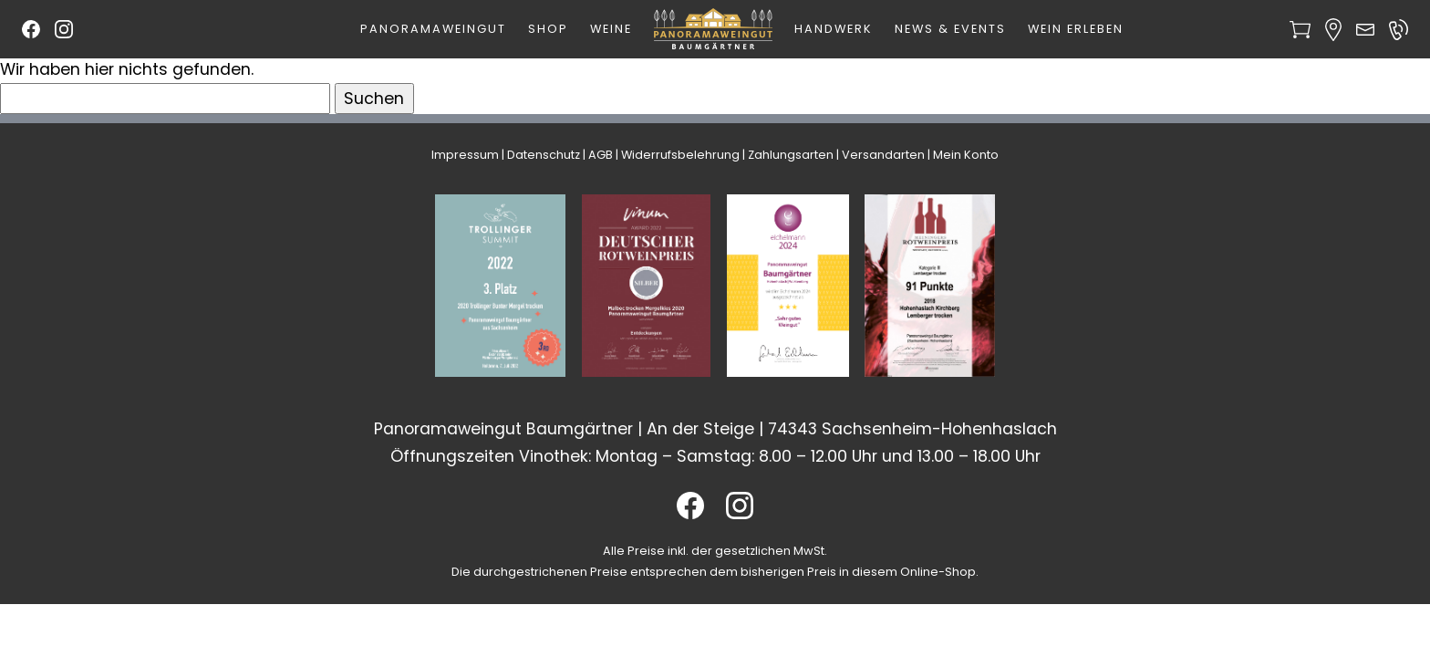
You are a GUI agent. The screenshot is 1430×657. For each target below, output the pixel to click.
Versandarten (883, 154)
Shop (548, 28)
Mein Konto (966, 154)
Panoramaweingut (433, 28)
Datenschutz (543, 154)
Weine (611, 28)
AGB (600, 154)
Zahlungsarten (791, 154)
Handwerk (833, 28)
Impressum (465, 154)
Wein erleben (1076, 28)
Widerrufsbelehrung (680, 154)
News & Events (950, 28)
